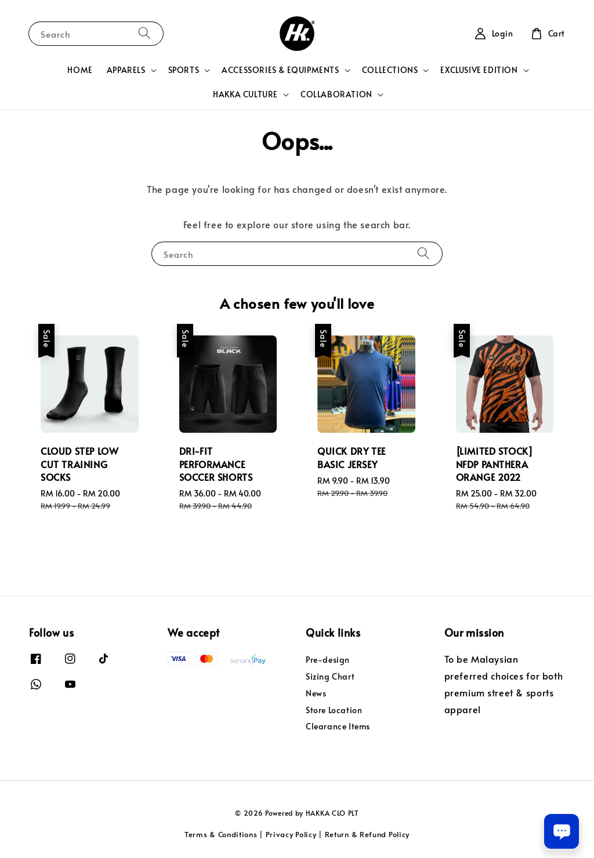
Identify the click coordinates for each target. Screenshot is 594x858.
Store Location (334, 709)
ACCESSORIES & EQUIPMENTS (280, 70)
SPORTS (184, 70)
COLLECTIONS (390, 70)
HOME (79, 69)
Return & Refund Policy (367, 834)
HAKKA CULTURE (245, 94)
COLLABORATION (336, 94)
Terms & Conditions (221, 834)
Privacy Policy (291, 834)
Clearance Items (338, 726)
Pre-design (328, 660)
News (316, 693)
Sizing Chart (330, 676)
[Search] (144, 33)
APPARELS (126, 70)
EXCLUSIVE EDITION (478, 70)
